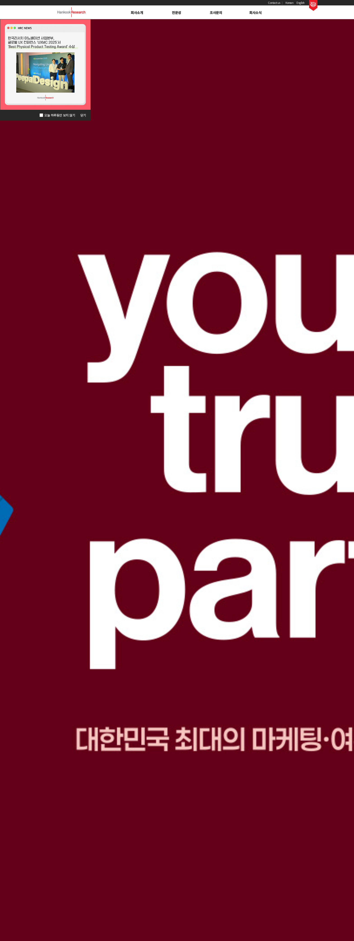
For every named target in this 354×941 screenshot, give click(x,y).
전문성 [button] (176, 12)
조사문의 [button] (216, 12)
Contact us (274, 3)
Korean (289, 3)
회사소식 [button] (255, 12)
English (300, 3)
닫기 (83, 115)
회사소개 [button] (137, 12)
